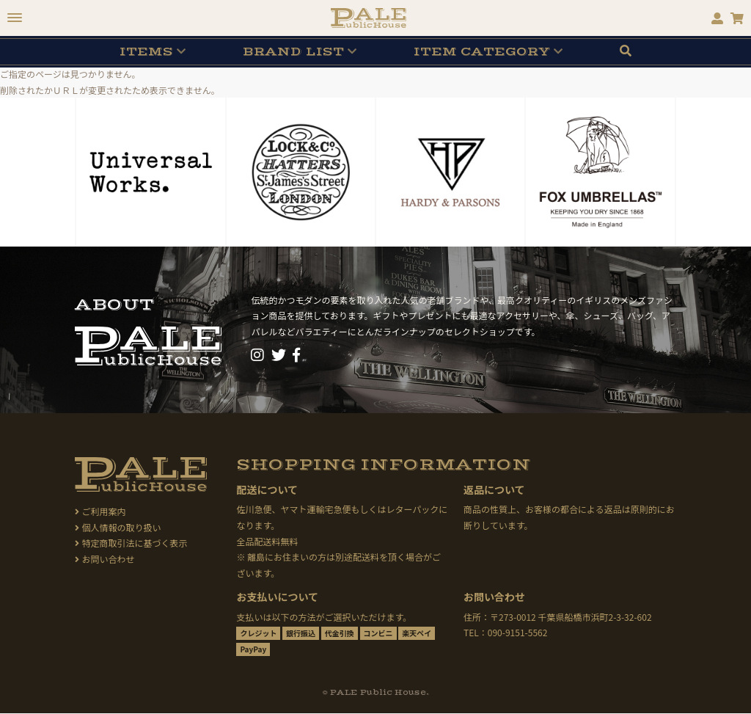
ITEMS (146, 51)
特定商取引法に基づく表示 (131, 542)
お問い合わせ (104, 559)
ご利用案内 (100, 511)
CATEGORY (482, 51)
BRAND (293, 51)
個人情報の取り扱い (118, 527)
